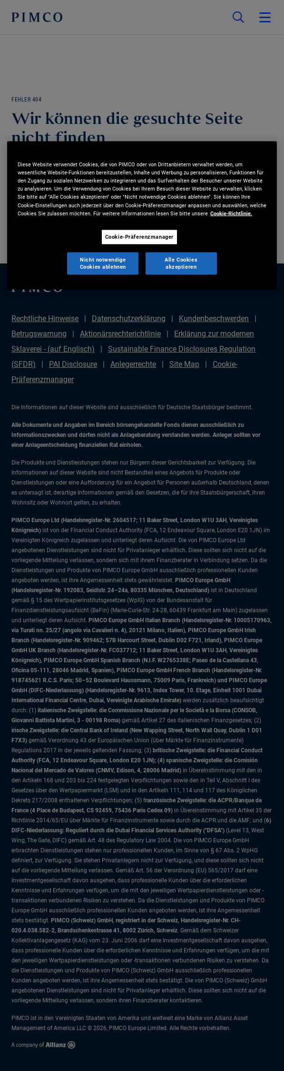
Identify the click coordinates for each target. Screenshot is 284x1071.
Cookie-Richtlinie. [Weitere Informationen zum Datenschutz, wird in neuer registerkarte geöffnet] (231, 213)
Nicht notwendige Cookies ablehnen (103, 263)
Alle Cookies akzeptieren (181, 263)
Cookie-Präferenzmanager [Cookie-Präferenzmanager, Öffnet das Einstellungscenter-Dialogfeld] (139, 236)
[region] (142, 215)
